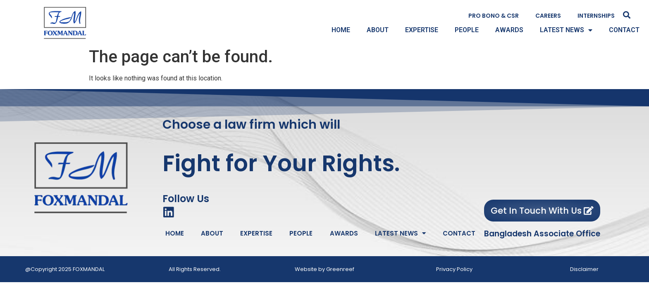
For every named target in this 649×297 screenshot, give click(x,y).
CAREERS (548, 16)
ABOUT (378, 30)
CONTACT (624, 30)
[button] (626, 15)
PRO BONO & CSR (493, 16)
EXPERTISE (421, 30)
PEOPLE (467, 30)
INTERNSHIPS (596, 16)
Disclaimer (584, 269)
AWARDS (509, 30)
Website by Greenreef (324, 269)
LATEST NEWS (566, 30)
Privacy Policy (454, 269)
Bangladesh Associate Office (542, 233)
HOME (341, 30)
